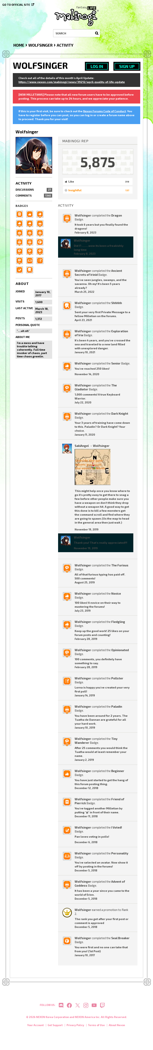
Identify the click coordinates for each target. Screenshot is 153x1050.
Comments (34, 196)
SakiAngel (82, 445)
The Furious (119, 565)
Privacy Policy (75, 1026)
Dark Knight (119, 413)
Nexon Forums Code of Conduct (104, 111)
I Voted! (116, 827)
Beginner (117, 771)
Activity (24, 183)
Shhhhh (116, 303)
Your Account (35, 1026)
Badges (22, 205)
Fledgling (118, 621)
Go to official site (16, 4)
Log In (97, 66)
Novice (116, 593)
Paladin (116, 706)
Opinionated (120, 650)
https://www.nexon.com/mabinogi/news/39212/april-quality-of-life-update (72, 82)
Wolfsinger (83, 215)
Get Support (55, 1026)
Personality (119, 853)
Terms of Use (96, 1026)
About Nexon (117, 1026)
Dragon (116, 215)
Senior (116, 363)
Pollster (117, 678)
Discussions (34, 190)
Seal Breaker (120, 938)
